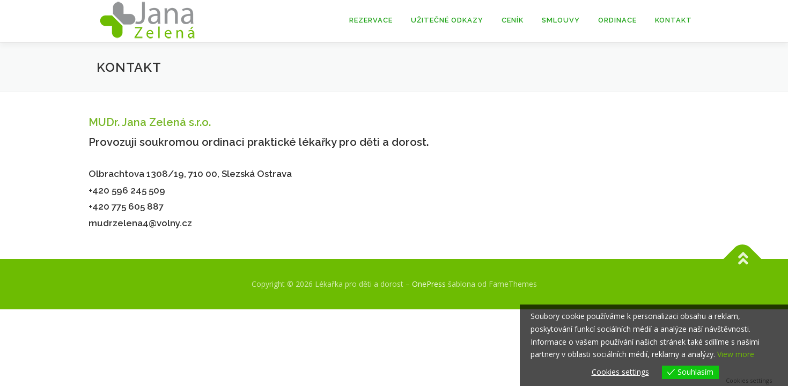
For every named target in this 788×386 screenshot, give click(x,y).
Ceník (513, 20)
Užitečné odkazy (447, 20)
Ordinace (617, 20)
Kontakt (673, 20)
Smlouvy (561, 20)
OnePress (429, 284)
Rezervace (371, 20)
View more (735, 354)
